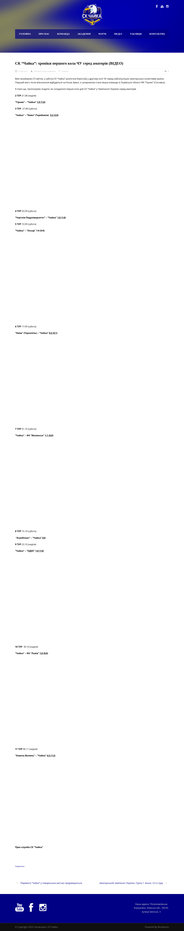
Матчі (102, 34)
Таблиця (136, 34)
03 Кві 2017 (23, 71)
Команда (63, 34)
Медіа (118, 34)
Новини (65, 71)
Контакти (156, 34)
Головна (25, 34)
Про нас (44, 34)
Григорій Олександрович (45, 71)
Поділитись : (20, 866)
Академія (84, 34)
